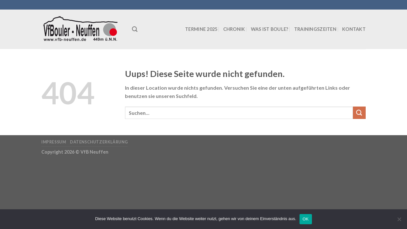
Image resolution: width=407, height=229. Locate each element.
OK (306, 219)
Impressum (53, 142)
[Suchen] (134, 29)
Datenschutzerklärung (99, 142)
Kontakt (354, 29)
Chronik (234, 29)
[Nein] (399, 221)
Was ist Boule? (269, 29)
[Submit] (359, 113)
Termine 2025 (201, 29)
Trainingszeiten (315, 29)
